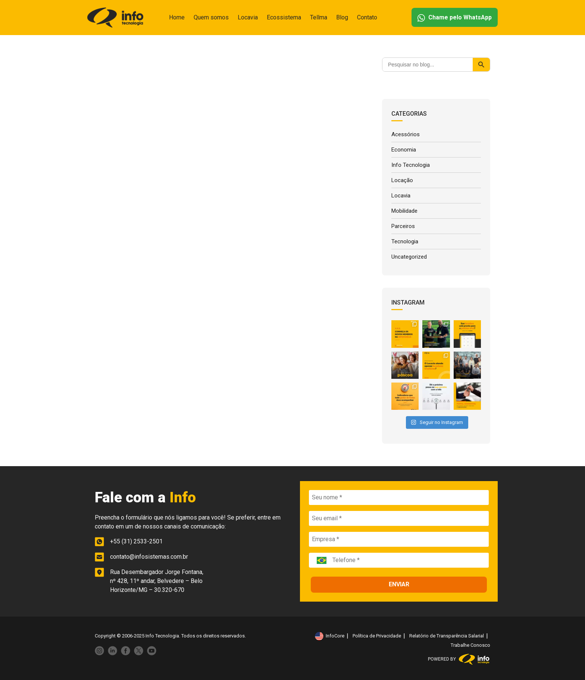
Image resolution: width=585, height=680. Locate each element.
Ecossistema (284, 17)
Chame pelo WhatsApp (454, 18)
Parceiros (403, 226)
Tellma (318, 17)
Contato (367, 17)
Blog (342, 17)
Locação (402, 180)
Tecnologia (404, 241)
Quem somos (211, 17)
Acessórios (405, 134)
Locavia (248, 17)
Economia (403, 149)
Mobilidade (404, 211)
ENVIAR (399, 584)
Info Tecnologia (410, 165)
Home (177, 17)
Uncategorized (409, 256)
